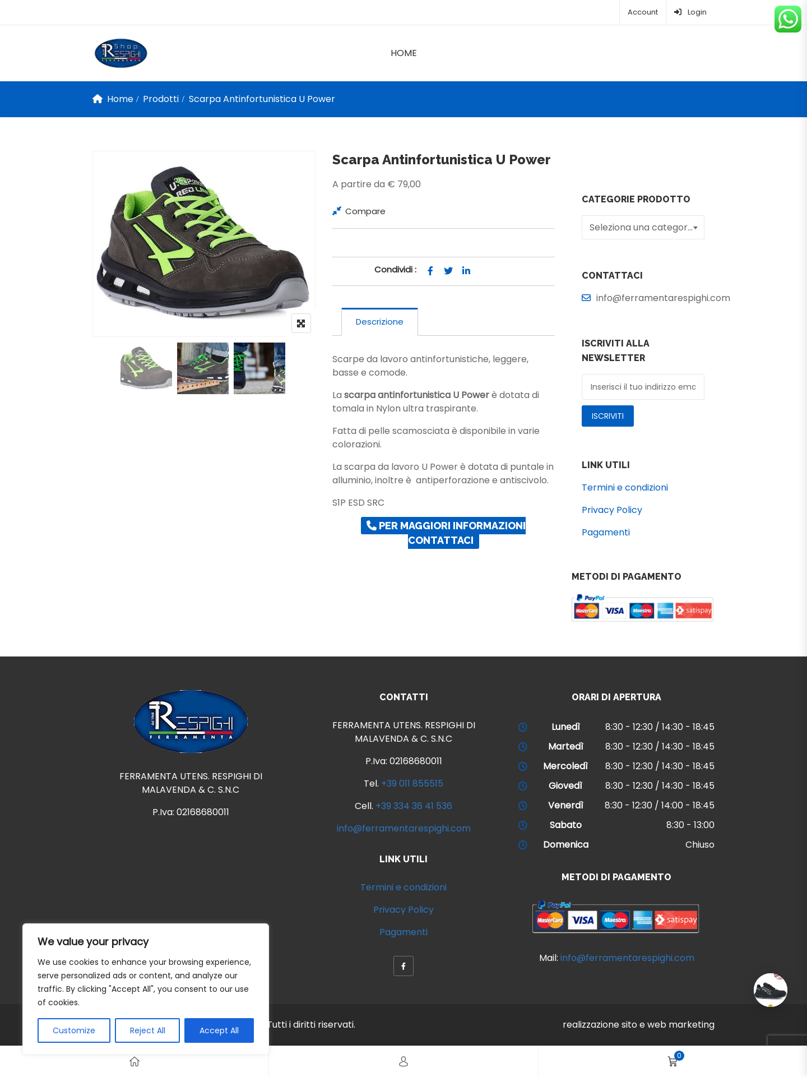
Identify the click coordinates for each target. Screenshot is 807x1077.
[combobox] (643, 227)
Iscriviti (608, 416)
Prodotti (161, 99)
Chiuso (700, 844)
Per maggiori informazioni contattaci (446, 533)
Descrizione (380, 321)
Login (690, 12)
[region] (145, 989)
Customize (74, 1030)
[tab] (379, 322)
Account (643, 12)
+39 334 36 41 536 (413, 805)
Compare (365, 211)
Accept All (219, 1030)
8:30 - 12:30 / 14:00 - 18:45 (660, 805)
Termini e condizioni (625, 487)
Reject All (147, 1030)
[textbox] (644, 227)
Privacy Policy (612, 509)
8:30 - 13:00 (690, 825)
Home (404, 53)
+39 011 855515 (412, 783)
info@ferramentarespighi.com (404, 828)
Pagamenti (606, 532)
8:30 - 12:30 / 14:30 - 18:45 (660, 726)
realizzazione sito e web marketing (639, 1024)
